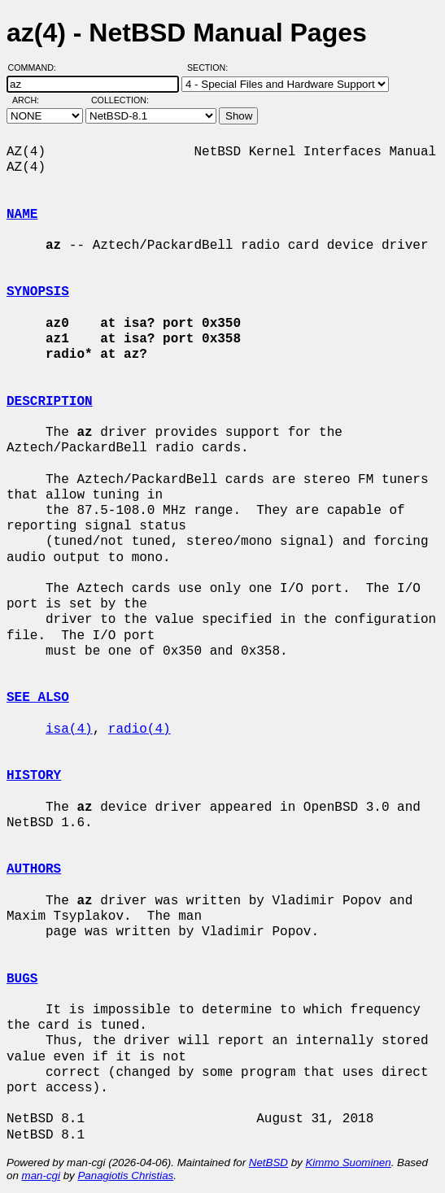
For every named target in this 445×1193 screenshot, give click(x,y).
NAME (22, 215)
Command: (37, 67)
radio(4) (139, 729)
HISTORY (34, 776)
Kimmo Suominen (347, 1162)
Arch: (33, 100)
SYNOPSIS (38, 292)
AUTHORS (34, 869)
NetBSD (268, 1162)
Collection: (120, 100)
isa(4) (69, 729)
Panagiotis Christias (125, 1175)
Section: (211, 67)
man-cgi (41, 1175)
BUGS (22, 979)
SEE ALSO (38, 698)
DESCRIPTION (50, 402)
